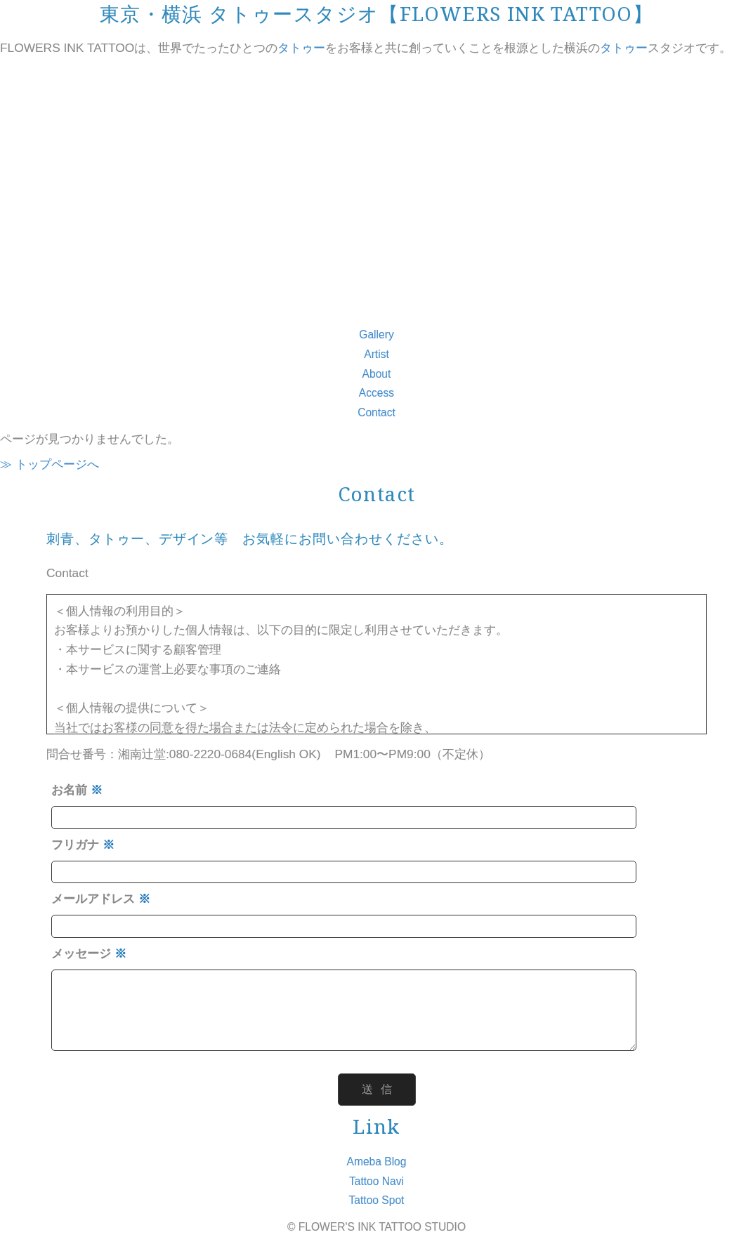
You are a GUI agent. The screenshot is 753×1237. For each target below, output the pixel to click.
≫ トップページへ (49, 464)
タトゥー (301, 48)
